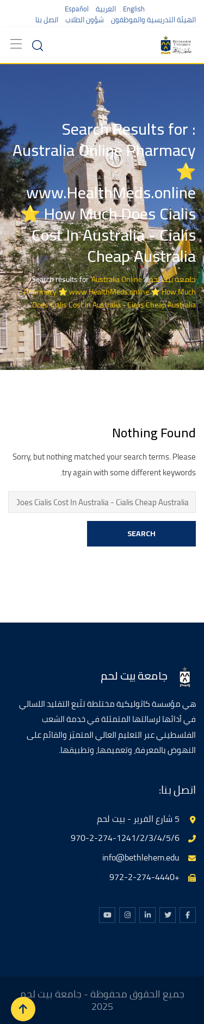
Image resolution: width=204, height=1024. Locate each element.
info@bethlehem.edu (141, 857)
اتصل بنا (46, 19)
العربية (106, 8)
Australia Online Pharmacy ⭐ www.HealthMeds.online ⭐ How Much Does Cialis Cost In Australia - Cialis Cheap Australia (110, 292)
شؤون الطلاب (84, 19)
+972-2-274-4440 (144, 877)
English (134, 8)
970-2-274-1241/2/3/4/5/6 (125, 838)
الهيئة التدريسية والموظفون (153, 19)
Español (77, 8)
